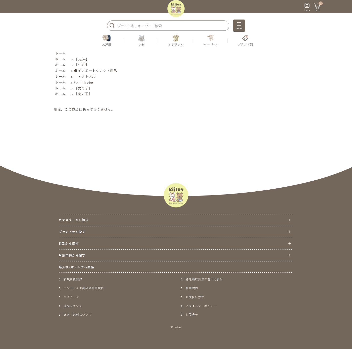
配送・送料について (75, 314)
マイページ (69, 297)
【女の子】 (83, 93)
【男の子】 (83, 88)
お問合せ (189, 314)
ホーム (60, 53)
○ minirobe (83, 82)
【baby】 (81, 59)
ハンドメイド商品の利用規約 (81, 288)
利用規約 (189, 288)
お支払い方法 (192, 297)
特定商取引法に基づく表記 (202, 279)
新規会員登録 (70, 279)
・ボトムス (85, 76)
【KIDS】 (81, 64)
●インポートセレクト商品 (95, 70)
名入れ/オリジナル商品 (76, 267)
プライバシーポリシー (199, 306)
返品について (70, 306)
